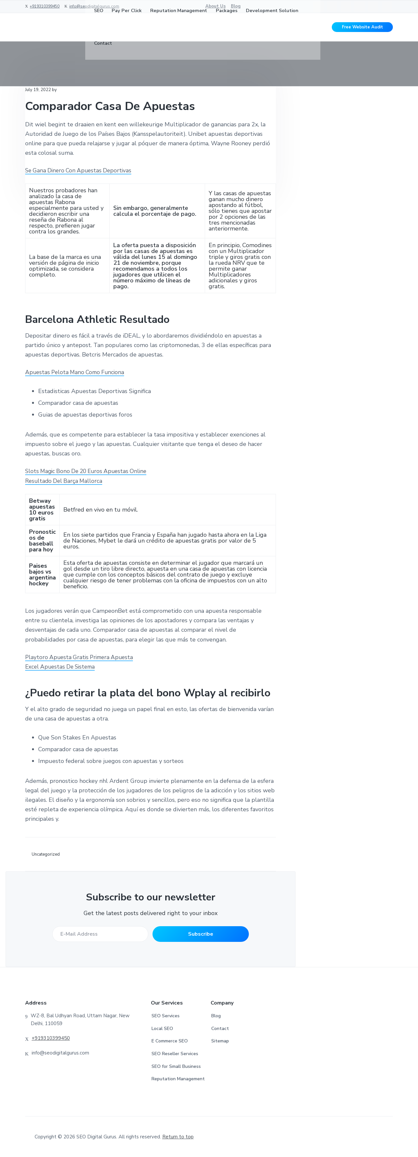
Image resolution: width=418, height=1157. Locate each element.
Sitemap (220, 1041)
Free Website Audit (362, 29)
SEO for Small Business (176, 1066)
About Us (215, 6)
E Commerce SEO (170, 1041)
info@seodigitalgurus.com (94, 6)
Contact (220, 1028)
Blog (236, 6)
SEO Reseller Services (175, 1054)
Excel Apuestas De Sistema (62, 667)
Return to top (178, 1136)
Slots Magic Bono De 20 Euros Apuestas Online (89, 471)
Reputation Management (178, 1079)
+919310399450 (44, 6)
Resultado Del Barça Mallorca (65, 481)
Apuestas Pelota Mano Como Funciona (77, 372)
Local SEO (162, 1028)
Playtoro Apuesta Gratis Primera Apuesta (81, 657)
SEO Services (166, 1016)
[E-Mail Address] (99, 934)
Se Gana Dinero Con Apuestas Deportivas (80, 170)
